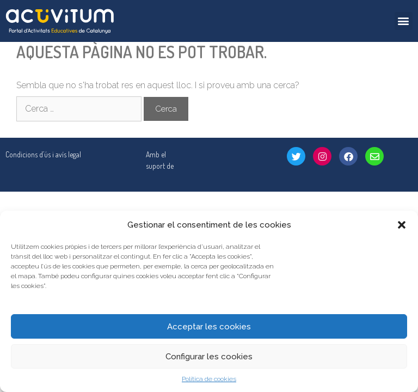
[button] (401, 224)
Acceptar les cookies (209, 327)
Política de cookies (209, 379)
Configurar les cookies (209, 357)
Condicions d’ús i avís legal (43, 154)
